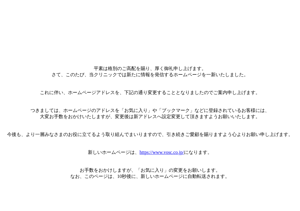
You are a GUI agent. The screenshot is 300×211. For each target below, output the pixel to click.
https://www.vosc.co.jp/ (161, 152)
